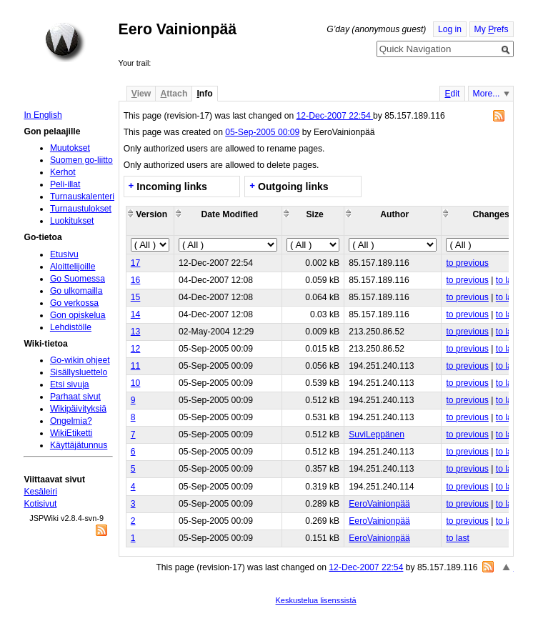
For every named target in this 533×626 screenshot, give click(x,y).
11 (136, 366)
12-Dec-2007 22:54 (335, 116)
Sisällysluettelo (78, 372)
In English (42, 115)
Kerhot (63, 172)
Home (65, 42)
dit (451, 94)
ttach (173, 94)
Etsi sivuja (69, 384)
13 (136, 332)
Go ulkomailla (76, 291)
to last (507, 280)
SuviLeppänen (376, 434)
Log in (450, 29)
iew (141, 94)
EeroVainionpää (379, 504)
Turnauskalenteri (82, 197)
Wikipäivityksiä (78, 409)
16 (136, 280)
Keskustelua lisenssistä (316, 600)
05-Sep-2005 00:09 (262, 132)
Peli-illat (65, 184)
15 (136, 297)
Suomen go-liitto (81, 160)
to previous (467, 263)
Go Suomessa (77, 279)
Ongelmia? (71, 421)
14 (136, 314)
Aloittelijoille (73, 267)
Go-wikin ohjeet (80, 360)
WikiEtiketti (71, 433)
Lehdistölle (70, 327)
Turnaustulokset (80, 209)
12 (136, 349)
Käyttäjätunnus (78, 445)
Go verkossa (74, 303)
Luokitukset (72, 221)
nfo (204, 94)
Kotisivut (40, 504)
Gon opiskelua (78, 315)
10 (136, 383)
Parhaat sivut (75, 397)
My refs (491, 29)
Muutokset (70, 148)
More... (486, 94)
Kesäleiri (40, 492)
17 (136, 263)
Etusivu (64, 254)
